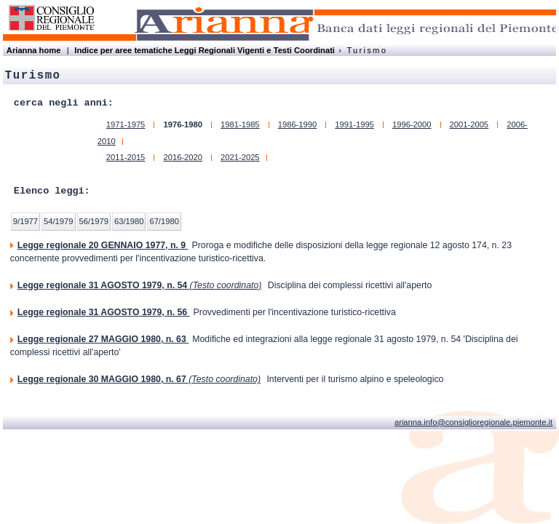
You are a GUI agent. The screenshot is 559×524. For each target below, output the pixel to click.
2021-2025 (240, 157)
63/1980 (128, 221)
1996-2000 (412, 124)
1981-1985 (240, 124)
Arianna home (34, 50)
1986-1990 (297, 124)
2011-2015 (126, 157)
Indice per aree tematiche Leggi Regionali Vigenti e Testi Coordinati (204, 50)
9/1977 (25, 221)
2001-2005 (469, 124)
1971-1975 (126, 124)
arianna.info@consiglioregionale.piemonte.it (473, 422)
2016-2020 (182, 157)
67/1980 (163, 221)
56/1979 (93, 221)
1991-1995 (354, 124)
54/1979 (58, 221)
